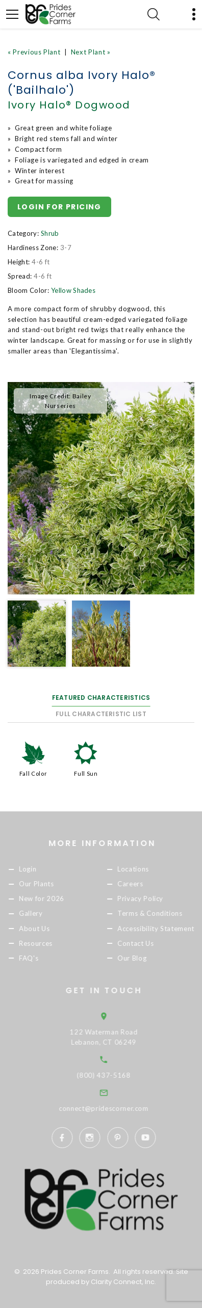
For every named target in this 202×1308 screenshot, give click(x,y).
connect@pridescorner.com (118, 1108)
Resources (45, 943)
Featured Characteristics (101, 697)
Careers (140, 884)
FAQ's (38, 958)
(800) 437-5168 (118, 1075)
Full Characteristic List (101, 714)
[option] (101, 488)
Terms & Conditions (159, 914)
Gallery (41, 914)
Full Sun (85, 773)
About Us (44, 928)
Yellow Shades (73, 290)
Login (37, 869)
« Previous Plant (34, 52)
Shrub (50, 233)
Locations (143, 869)
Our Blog (141, 958)
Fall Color (33, 773)
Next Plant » (91, 52)
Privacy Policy (150, 899)
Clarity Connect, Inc (123, 1282)
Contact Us (145, 943)
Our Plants (46, 884)
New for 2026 (51, 899)
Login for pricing (59, 207)
